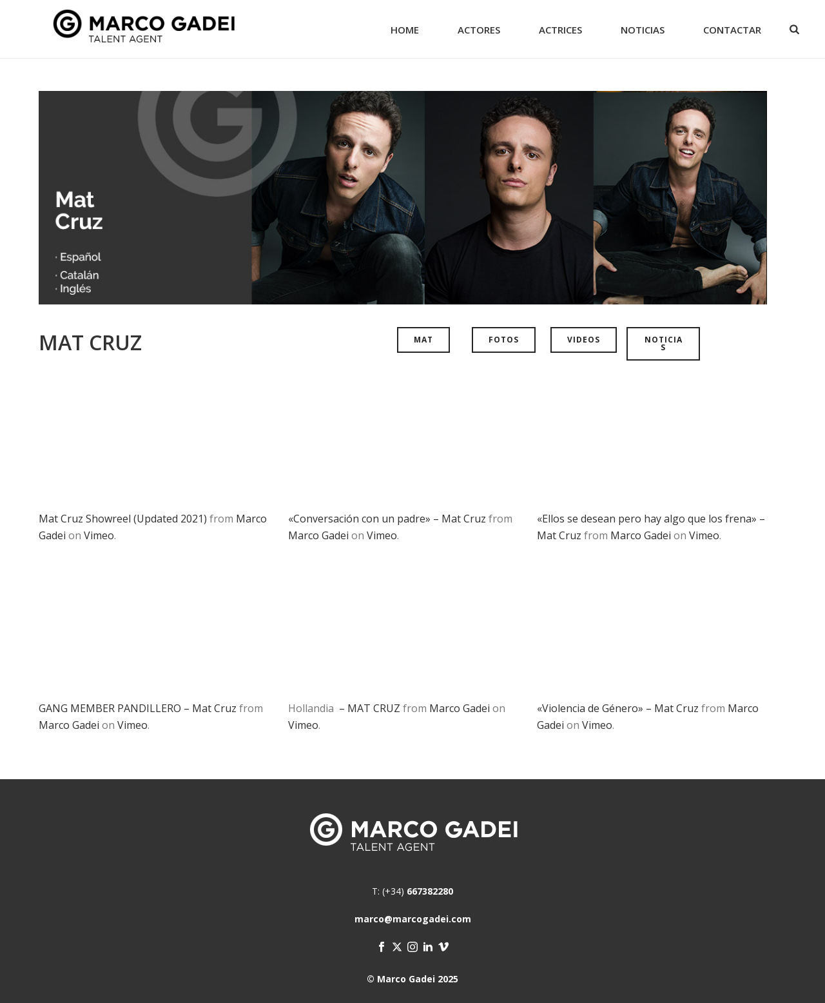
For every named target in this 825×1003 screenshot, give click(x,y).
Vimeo (99, 535)
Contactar (732, 29)
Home (405, 29)
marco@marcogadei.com (412, 919)
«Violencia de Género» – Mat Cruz (618, 708)
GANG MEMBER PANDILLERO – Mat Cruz (138, 708)
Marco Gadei (318, 535)
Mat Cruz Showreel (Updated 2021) (123, 518)
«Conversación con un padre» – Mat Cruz (387, 518)
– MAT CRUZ (368, 708)
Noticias (643, 29)
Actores (479, 29)
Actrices (560, 29)
